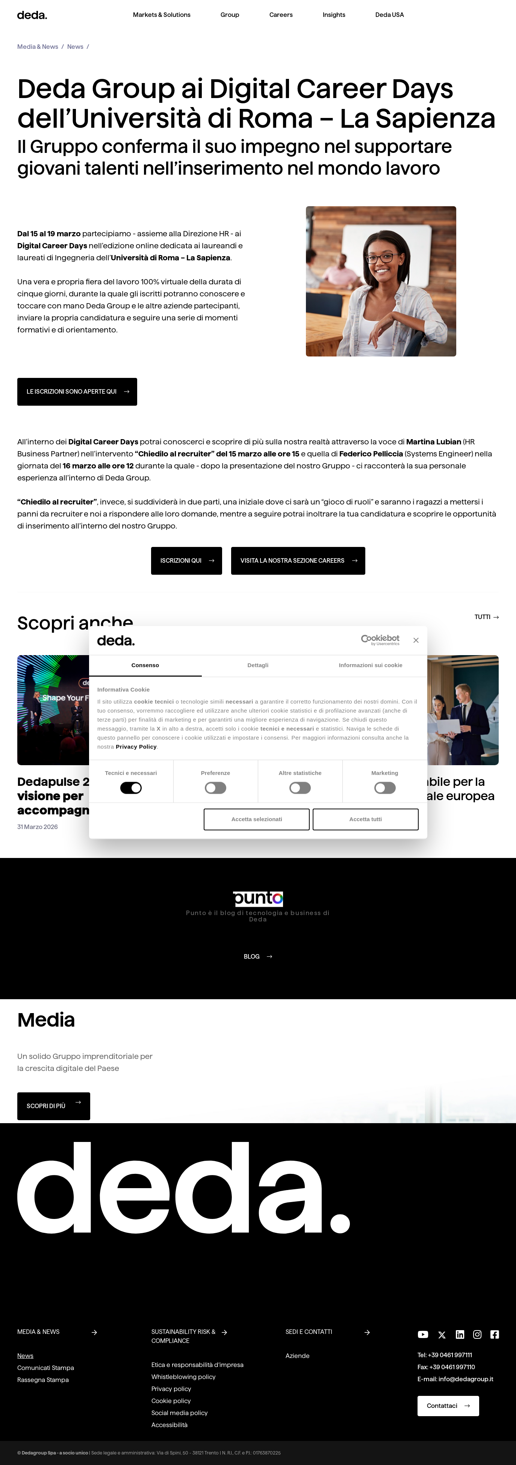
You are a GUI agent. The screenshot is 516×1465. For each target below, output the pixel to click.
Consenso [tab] (145, 665)
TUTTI (487, 617)
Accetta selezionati (257, 819)
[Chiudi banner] (416, 640)
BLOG (258, 956)
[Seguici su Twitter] (442, 1333)
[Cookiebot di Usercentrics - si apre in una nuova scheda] (366, 640)
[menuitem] (162, 21)
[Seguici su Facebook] (494, 1334)
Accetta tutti (366, 819)
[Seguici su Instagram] (477, 1334)
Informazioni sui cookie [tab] (371, 665)
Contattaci (448, 1405)
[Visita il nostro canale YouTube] (423, 1334)
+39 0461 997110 (452, 1367)
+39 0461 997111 (450, 1355)
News (75, 47)
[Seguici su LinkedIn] (460, 1334)
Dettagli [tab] (258, 665)
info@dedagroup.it (466, 1379)
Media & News (37, 47)
